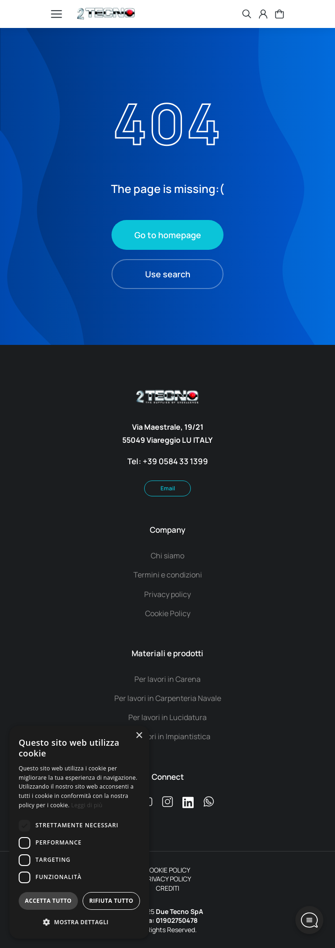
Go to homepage (167, 234)
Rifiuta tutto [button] (111, 901)
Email (168, 488)
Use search (167, 274)
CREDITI (167, 888)
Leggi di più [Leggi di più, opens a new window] (87, 805)
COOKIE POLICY (167, 870)
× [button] (138, 735)
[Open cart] (279, 14)
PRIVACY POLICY (167, 878)
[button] (79, 922)
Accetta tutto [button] (48, 901)
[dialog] (79, 832)
